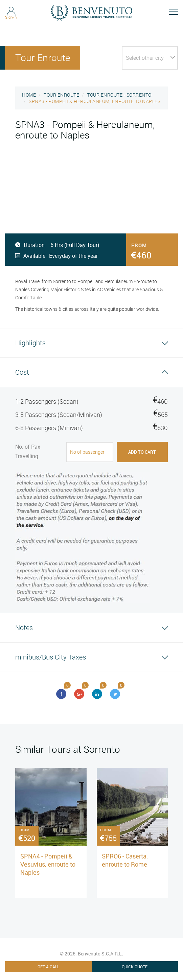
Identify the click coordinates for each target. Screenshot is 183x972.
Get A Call (48, 966)
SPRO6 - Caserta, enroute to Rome (125, 860)
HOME (29, 95)
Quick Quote (134, 966)
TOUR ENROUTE (61, 95)
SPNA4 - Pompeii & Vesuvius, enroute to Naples (47, 864)
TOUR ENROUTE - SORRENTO (119, 95)
